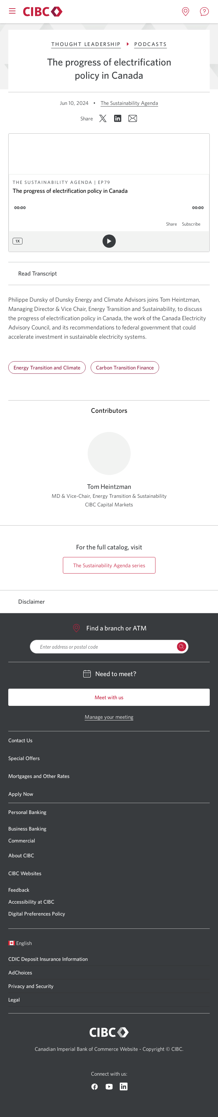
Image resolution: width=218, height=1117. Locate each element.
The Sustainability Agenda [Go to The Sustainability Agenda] (129, 103)
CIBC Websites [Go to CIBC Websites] (24, 873)
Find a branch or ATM (109, 628)
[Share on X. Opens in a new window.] (103, 118)
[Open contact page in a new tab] (204, 11)
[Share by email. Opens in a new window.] (133, 118)
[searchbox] (109, 647)
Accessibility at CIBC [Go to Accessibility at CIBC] (31, 901)
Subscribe (191, 224)
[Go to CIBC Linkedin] (124, 1087)
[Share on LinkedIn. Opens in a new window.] (118, 118)
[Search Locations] (182, 647)
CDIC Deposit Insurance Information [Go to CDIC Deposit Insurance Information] (48, 959)
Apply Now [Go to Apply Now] (20, 794)
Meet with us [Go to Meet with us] (109, 697)
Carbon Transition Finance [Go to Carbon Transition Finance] (125, 367)
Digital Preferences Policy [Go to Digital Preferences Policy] (36, 913)
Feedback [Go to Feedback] (18, 889)
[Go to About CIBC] (42, 12)
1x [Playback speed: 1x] (18, 240)
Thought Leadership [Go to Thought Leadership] (91, 44)
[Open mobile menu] (12, 10)
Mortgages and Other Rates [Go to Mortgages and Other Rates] (38, 776)
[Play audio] (109, 241)
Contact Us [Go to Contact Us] (20, 740)
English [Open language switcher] (20, 943)
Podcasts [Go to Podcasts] (150, 44)
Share (171, 224)
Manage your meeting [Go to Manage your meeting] (109, 716)
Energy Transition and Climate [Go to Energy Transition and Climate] (47, 367)
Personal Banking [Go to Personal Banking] (27, 812)
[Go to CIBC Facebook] (95, 1087)
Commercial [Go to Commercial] (21, 840)
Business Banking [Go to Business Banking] (27, 828)
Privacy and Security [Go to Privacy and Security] (31, 986)
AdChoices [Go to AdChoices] (20, 972)
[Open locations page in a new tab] (185, 11)
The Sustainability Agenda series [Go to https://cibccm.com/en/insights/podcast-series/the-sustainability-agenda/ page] (109, 565)
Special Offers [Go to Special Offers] (24, 758)
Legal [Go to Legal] (14, 999)
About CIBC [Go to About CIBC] (21, 855)
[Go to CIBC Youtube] (109, 1087)
